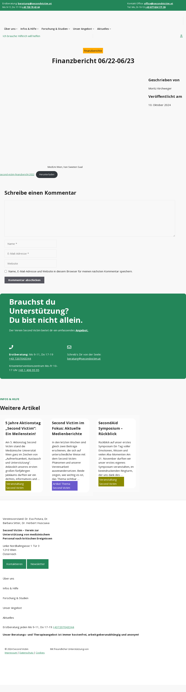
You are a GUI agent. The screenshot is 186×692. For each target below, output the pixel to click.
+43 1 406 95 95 (28, 370)
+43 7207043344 (20, 358)
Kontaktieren (14, 564)
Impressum (11, 652)
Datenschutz (26, 652)
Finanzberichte (93, 50)
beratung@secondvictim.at (84, 358)
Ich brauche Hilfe (13, 36)
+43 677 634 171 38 (155, 7)
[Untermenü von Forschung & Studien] (69, 28)
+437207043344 (63, 627)
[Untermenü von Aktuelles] (110, 28)
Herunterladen (46, 174)
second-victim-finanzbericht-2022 (17, 174)
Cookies (40, 652)
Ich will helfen (32, 36)
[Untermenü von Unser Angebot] (93, 28)
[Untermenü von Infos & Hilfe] (38, 28)
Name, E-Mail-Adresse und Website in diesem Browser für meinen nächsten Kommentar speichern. (70, 271)
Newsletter (38, 564)
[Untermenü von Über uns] (16, 28)
